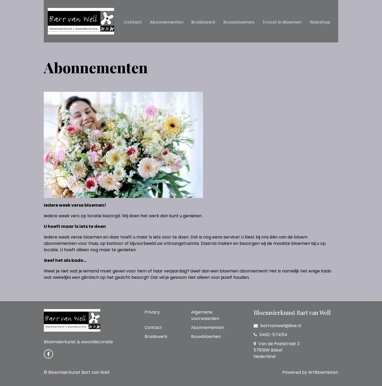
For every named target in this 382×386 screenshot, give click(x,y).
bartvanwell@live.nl (277, 326)
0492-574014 (270, 335)
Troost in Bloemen (282, 22)
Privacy (152, 312)
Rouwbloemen (238, 22)
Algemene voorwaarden (205, 315)
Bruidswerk (203, 22)
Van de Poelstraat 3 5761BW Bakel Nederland (276, 350)
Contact (133, 22)
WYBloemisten (323, 372)
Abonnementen (166, 22)
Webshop (320, 22)
